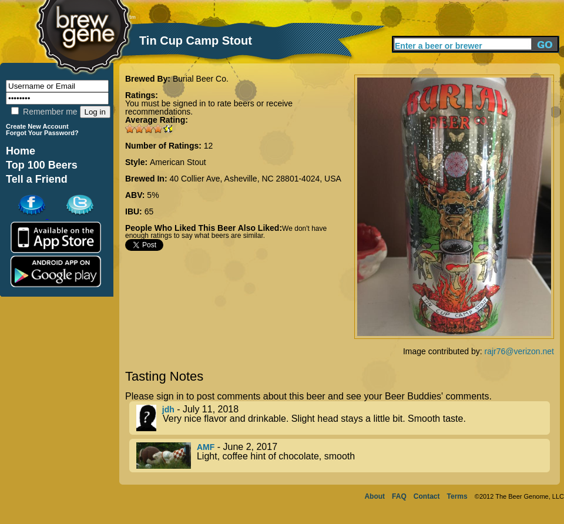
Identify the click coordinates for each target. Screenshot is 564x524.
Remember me (44, 111)
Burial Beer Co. (201, 78)
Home (20, 151)
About (374, 496)
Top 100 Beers (42, 165)
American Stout (178, 162)
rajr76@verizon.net (520, 351)
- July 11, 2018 (343, 418)
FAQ (399, 496)
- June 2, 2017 (343, 455)
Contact (427, 496)
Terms (457, 496)
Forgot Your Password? (42, 132)
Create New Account (37, 126)
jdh (168, 409)
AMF (205, 447)
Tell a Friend (37, 179)
